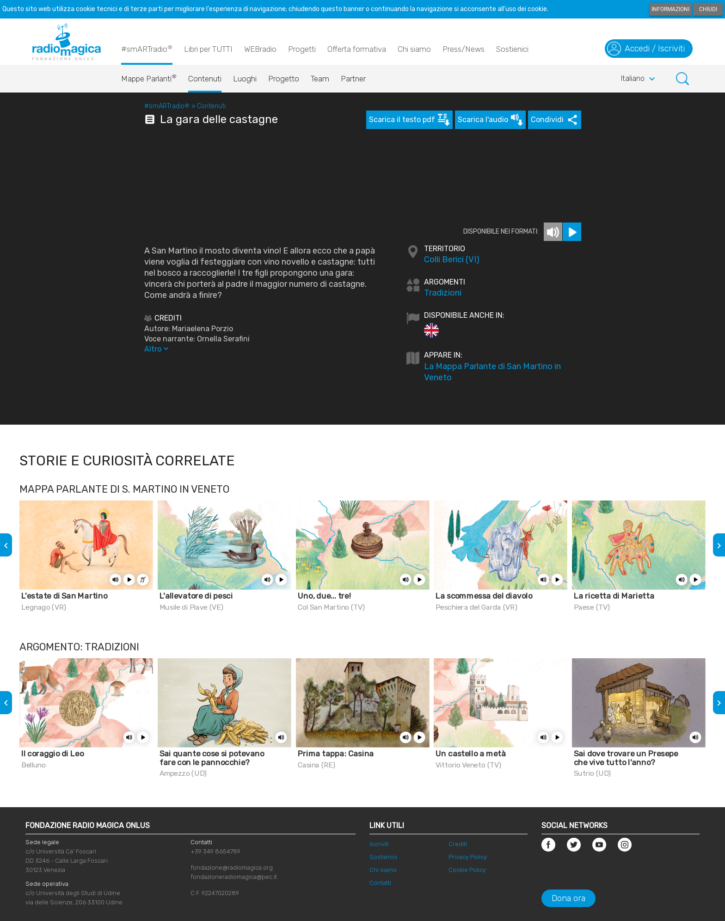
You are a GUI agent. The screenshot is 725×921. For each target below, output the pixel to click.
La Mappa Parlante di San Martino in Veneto (492, 372)
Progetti (302, 49)
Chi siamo (414, 49)
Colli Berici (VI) (451, 259)
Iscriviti (379, 844)
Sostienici (512, 49)
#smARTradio (146, 48)
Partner (353, 78)
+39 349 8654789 (215, 851)
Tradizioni (442, 293)
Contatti (380, 882)
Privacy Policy (468, 856)
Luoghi (245, 78)
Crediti (458, 844)
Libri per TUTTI (208, 49)
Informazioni (670, 9)
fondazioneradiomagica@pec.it (233, 876)
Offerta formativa (356, 49)
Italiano (639, 79)
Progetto (283, 78)
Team (320, 78)
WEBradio (260, 49)
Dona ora (568, 898)
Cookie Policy (467, 869)
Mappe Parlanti (149, 76)
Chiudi (708, 9)
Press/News (463, 49)
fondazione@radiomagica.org (231, 867)
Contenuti (204, 78)
